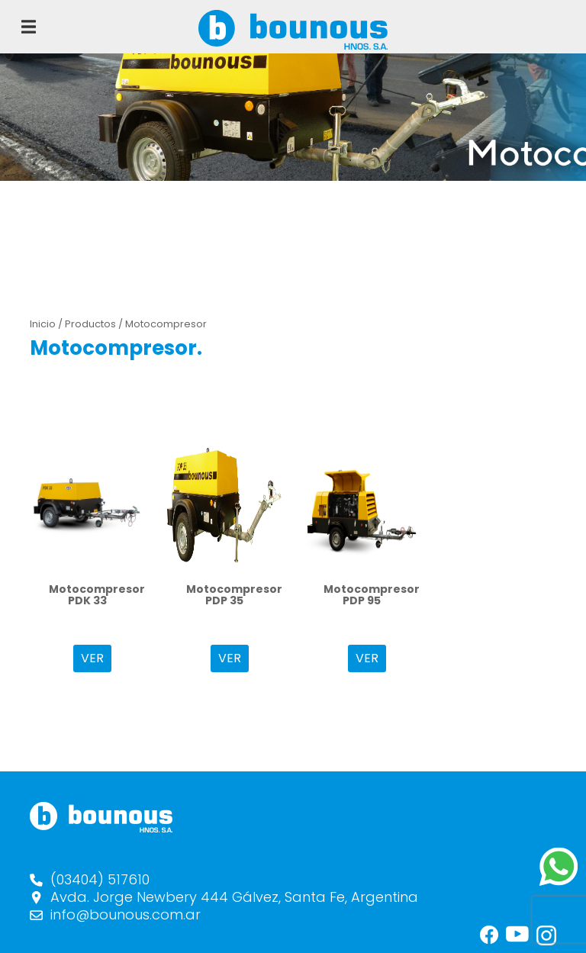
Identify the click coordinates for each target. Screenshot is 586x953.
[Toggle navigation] (28, 26)
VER (92, 658)
